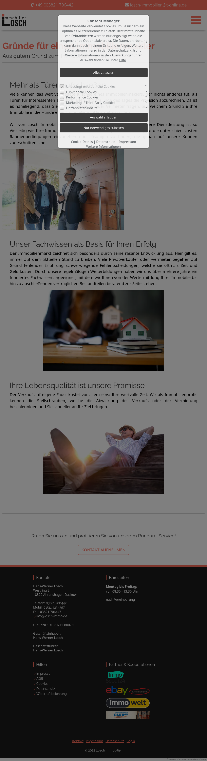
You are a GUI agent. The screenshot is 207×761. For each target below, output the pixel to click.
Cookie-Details (82, 142)
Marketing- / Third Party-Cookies (90, 102)
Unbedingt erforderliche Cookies (91, 86)
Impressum (127, 142)
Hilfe (122, 60)
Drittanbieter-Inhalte (82, 108)
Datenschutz (105, 142)
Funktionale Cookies (81, 92)
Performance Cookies (82, 97)
